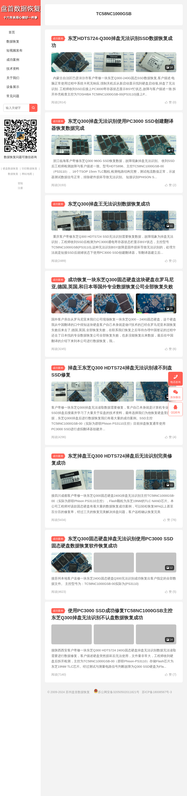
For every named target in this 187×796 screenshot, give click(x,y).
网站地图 (27, 173)
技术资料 (12, 68)
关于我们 (12, 78)
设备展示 (12, 87)
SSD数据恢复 (29, 168)
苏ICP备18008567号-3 (157, 789)
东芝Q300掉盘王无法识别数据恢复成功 (109, 228)
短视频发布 (14, 50)
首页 (12, 32)
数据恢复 (12, 41)
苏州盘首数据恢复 (20, 13)
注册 (20, 188)
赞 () (170, 114)
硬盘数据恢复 (10, 168)
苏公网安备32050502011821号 (116, 789)
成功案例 (12, 59)
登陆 (20, 183)
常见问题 (12, 96)
